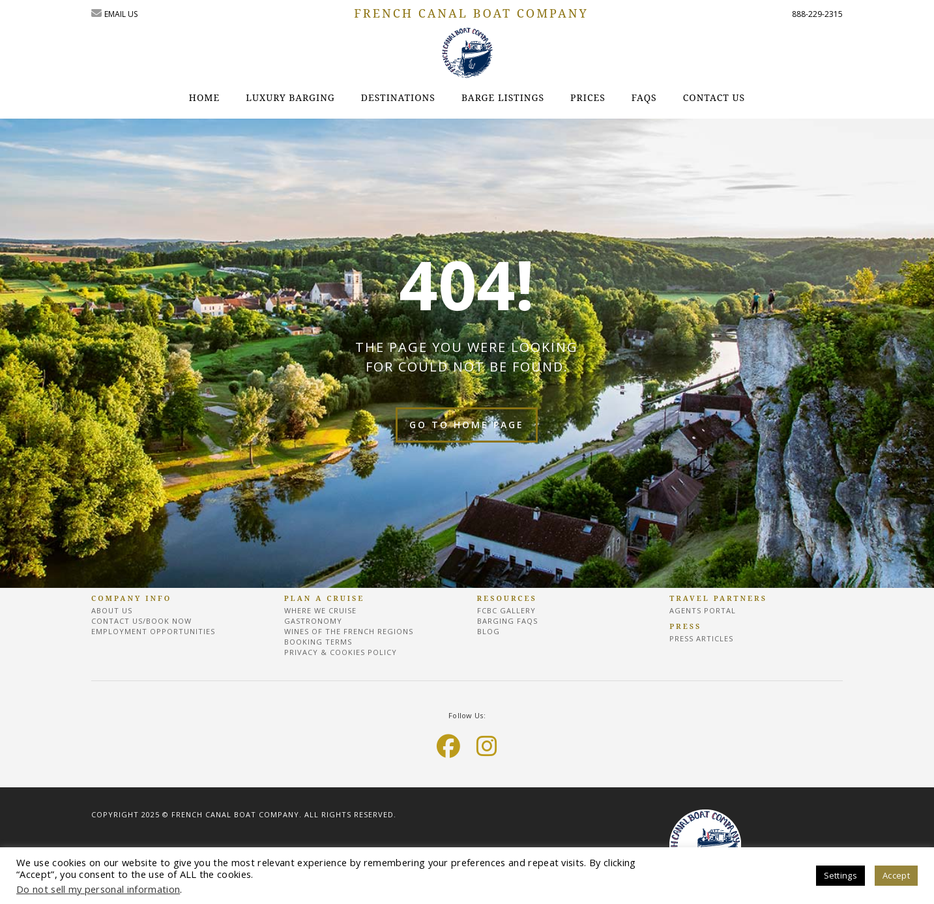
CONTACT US (714, 97)
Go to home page (466, 424)
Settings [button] (841, 875)
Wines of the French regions (348, 631)
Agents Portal (702, 610)
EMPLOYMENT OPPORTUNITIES (153, 631)
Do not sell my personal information (98, 889)
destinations (398, 97)
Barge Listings (502, 97)
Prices (588, 97)
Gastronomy (313, 621)
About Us (111, 610)
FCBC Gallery (506, 610)
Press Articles (701, 638)
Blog (488, 631)
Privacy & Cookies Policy (340, 652)
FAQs (644, 97)
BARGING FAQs (507, 621)
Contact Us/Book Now (141, 621)
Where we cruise (320, 610)
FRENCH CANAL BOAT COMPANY (471, 13)
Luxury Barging (290, 97)
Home (204, 97)
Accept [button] (896, 875)
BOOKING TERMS (318, 642)
